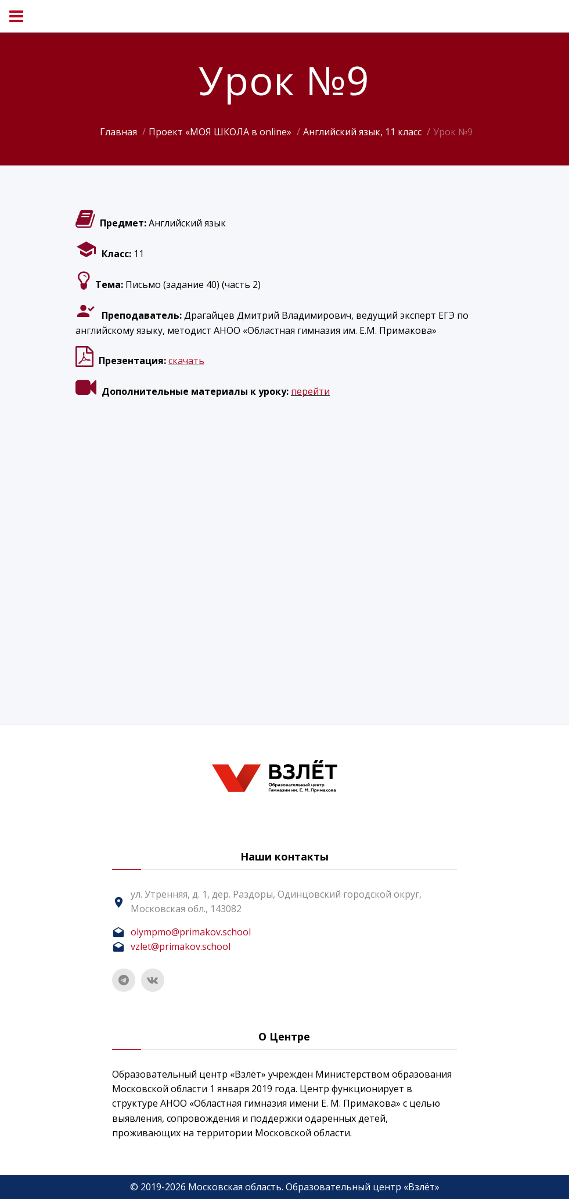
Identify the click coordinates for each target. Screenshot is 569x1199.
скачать (186, 360)
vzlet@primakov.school (181, 946)
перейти (310, 391)
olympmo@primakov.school (191, 932)
